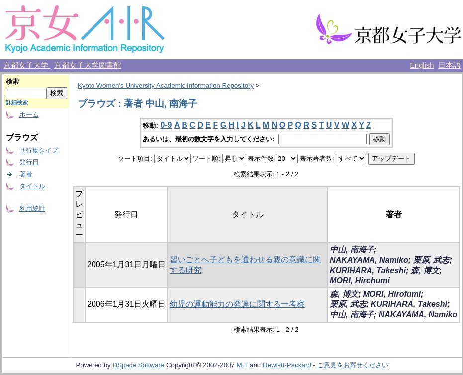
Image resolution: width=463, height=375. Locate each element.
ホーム (29, 114)
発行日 (29, 162)
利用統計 (32, 208)
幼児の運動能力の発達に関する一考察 (237, 304)
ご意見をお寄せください (352, 365)
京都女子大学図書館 (87, 65)
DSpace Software (138, 365)
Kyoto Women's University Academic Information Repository (166, 85)
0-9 (166, 125)
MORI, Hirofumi (392, 294)
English (422, 65)
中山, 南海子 (352, 249)
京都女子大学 (26, 65)
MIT (242, 365)
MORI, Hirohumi (360, 280)
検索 (12, 81)
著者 (25, 174)
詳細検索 (17, 102)
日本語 (449, 65)
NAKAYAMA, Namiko (369, 260)
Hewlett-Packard (287, 365)
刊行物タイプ (38, 150)
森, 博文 (425, 270)
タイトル (32, 186)
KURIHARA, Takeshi (368, 270)
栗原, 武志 (431, 260)
